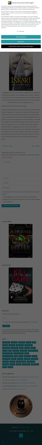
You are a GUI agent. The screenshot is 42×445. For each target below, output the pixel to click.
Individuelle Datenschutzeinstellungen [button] (21, 46)
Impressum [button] (29, 49)
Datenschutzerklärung (31, 24)
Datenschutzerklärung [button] (21, 49)
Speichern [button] (21, 42)
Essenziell (20, 31)
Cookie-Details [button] (13, 49)
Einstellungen (23, 26)
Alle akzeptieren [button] (21, 37)
